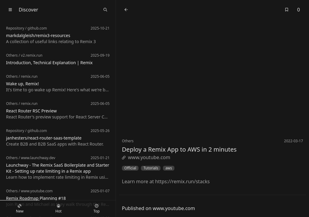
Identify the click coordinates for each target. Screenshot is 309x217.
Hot (59, 209)
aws (168, 168)
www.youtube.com (146, 157)
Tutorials (150, 168)
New (20, 209)
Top (97, 209)
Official (130, 168)
